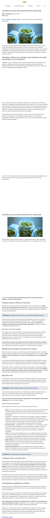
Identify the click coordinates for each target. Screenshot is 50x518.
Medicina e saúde (16, 19)
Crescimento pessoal (21, 6)
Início (3, 19)
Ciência (40, 6)
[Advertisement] (25, 79)
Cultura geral (9, 6)
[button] (44, 6)
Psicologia (31, 6)
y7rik (6, 15)
